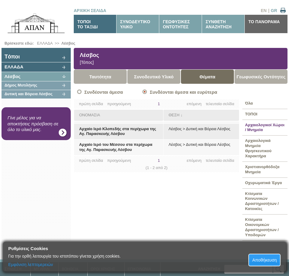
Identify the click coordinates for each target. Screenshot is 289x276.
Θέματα (207, 76)
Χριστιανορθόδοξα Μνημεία (262, 169)
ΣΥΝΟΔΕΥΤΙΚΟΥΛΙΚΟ (135, 24)
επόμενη (194, 104)
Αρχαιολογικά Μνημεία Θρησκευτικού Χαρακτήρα (258, 148)
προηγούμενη (119, 104)
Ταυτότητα (100, 76)
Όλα (249, 103)
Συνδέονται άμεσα (103, 92)
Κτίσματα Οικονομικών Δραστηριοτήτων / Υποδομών (262, 227)
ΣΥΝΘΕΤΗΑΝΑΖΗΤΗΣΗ (219, 24)
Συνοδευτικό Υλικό (154, 76)
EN (263, 10)
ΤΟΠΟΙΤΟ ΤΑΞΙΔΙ (87, 24)
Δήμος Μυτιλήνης (21, 85)
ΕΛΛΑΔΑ (44, 43)
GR (274, 10)
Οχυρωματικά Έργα (263, 182)
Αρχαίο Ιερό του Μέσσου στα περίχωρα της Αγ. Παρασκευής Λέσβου (115, 147)
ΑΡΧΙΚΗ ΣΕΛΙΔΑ (90, 10)
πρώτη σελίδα (91, 104)
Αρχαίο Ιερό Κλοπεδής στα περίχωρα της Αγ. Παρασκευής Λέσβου (117, 131)
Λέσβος (68, 43)
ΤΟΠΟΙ (251, 114)
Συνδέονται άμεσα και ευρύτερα (183, 92)
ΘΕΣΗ (174, 115)
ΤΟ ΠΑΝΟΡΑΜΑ (264, 21)
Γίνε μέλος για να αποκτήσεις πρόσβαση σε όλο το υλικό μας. (33, 123)
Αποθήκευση (264, 260)
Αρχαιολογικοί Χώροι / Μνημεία (264, 127)
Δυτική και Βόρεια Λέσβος (29, 94)
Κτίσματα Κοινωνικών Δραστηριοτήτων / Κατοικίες (262, 201)
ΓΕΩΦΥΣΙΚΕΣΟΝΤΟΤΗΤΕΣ (176, 24)
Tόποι (12, 57)
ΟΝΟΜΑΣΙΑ (89, 115)
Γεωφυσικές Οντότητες (261, 76)
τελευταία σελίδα (220, 104)
